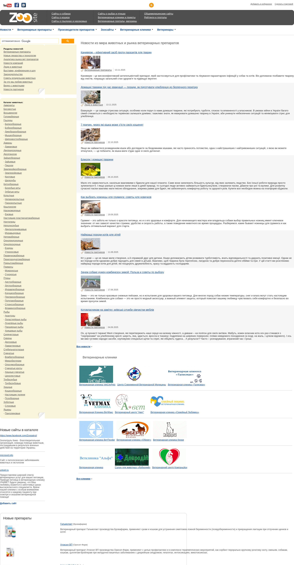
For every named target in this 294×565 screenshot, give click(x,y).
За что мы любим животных (18, 82)
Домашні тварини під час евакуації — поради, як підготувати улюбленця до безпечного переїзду (139, 87)
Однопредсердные (13, 240)
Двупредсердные (12, 150)
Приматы (8, 267)
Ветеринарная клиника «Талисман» (186, 384)
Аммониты (9, 105)
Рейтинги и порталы (155, 17)
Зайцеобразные (12, 158)
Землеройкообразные (15, 169)
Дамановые (11, 146)
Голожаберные (11, 116)
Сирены (8, 338)
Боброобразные (13, 128)
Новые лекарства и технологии (20, 55)
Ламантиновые (12, 345)
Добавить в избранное (261, 4)
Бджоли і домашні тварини (97, 159)
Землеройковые (13, 173)
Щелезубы (10, 180)
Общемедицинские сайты (158, 13)
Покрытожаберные (13, 263)
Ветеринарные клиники (135, 29)
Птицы (7, 278)
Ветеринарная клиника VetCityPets (97, 384)
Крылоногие (10, 206)
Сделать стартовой (284, 4)
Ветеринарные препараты (34, 29)
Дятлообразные (13, 285)
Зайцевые (10, 161)
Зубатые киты (12, 191)
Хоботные (9, 402)
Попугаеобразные (14, 300)
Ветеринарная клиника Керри (168, 440)
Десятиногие (10, 154)
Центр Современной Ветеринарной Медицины (141, 384)
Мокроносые (11, 270)
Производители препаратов (76, 29)
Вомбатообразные (14, 357)
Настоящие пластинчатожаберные (22, 218)
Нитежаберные (11, 237)
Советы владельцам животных (20, 78)
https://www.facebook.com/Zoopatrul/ (18, 435)
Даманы (8, 143)
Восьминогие (10, 113)
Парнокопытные (13, 203)
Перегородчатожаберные (17, 259)
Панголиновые (12, 413)
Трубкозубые (10, 379)
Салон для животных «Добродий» (132, 467)
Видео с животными (14, 85)
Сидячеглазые (11, 334)
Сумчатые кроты (13, 368)
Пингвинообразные (15, 297)
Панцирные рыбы (14, 327)
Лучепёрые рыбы (14, 323)
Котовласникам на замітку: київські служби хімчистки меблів (117, 309)
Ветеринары (165, 29)
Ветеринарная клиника (91, 467)
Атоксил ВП (66, 544)
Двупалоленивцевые (15, 229)
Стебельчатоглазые (14, 349)
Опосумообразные (14, 364)
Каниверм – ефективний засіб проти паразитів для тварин (116, 52)
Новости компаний (13, 63)
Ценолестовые (12, 376)
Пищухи (9, 165)
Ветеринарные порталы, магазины (117, 21)
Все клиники (83, 478)
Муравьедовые (13, 233)
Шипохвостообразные (16, 139)
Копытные (9, 195)
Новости (5, 29)
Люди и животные (13, 67)
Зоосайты (107, 29)
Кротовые (10, 176)
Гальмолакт (66, 524)
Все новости (83, 346)
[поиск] (29, 41)
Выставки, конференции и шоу (20, 70)
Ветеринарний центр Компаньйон (169, 467)
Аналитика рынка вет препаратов (21, 59)
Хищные (8, 387)
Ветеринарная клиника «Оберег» (134, 440)
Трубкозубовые (13, 383)
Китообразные (11, 184)
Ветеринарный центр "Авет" (129, 412)
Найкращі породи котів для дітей (101, 234)
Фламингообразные (15, 308)
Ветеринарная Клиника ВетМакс (96, 412)
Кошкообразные (13, 391)
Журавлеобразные (14, 289)
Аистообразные (13, 282)
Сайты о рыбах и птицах (111, 13)
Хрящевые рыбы (13, 330)
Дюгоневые (11, 342)
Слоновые (10, 406)
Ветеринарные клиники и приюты (117, 17)
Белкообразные (13, 124)
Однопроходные (12, 244)
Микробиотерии (13, 361)
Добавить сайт (8, 503)
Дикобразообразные (15, 131)
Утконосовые (12, 252)
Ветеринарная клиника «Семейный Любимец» (175, 412)
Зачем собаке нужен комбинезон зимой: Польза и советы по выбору (122, 272)
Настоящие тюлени (15, 394)
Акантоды (10, 315)
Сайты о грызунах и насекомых (69, 21)
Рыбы (7, 312)
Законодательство (13, 74)
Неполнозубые (11, 225)
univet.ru (4, 470)
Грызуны (8, 120)
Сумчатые (9, 353)
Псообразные (12, 398)
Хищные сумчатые (14, 372)
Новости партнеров (14, 89)
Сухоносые (10, 274)
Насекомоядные (12, 210)
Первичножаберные (14, 255)
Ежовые (9, 214)
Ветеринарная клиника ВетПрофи (97, 440)
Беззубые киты (12, 188)
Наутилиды (9, 222)
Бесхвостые (10, 109)
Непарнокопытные (14, 199)
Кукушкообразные (14, 293)
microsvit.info (6, 455)
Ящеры (7, 409)
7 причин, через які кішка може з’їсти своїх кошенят (112, 124)
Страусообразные (14, 304)
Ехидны (9, 248)
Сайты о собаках (61, 13)
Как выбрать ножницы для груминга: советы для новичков (116, 197)
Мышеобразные (13, 135)
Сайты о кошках (61, 17)
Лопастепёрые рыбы (15, 319)
